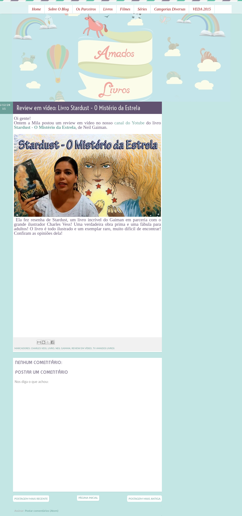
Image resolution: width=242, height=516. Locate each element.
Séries (142, 9)
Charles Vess (39, 348)
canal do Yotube (129, 122)
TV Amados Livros (103, 348)
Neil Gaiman (63, 348)
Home (36, 9)
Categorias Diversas (169, 9)
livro (51, 348)
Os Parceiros (86, 9)
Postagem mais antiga (144, 498)
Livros (107, 9)
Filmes (125, 9)
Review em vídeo (82, 348)
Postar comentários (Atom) (41, 510)
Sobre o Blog (58, 9)
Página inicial (88, 497)
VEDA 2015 (202, 9)
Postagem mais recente (31, 498)
